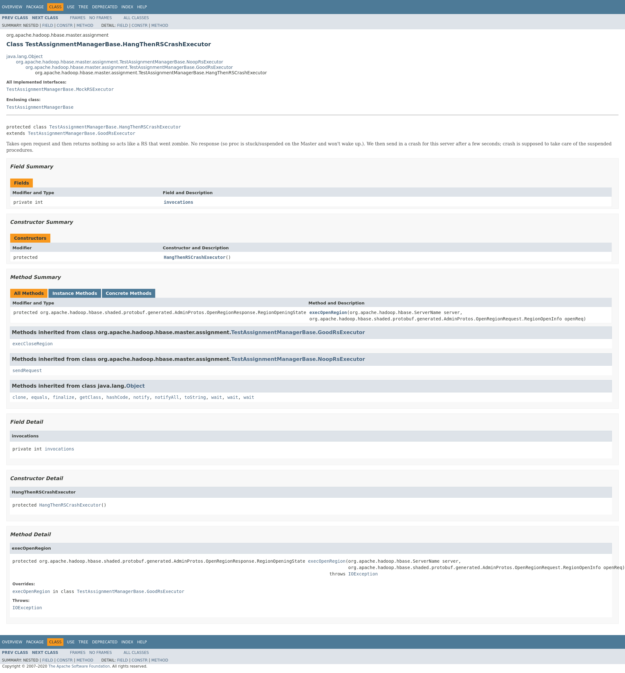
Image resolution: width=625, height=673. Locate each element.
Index (127, 7)
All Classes (136, 18)
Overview (12, 7)
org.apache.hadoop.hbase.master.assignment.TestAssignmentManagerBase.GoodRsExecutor (129, 67)
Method (84, 25)
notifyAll (167, 397)
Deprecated (105, 7)
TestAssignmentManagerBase (40, 107)
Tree (83, 7)
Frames (78, 18)
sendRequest (27, 370)
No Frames (100, 18)
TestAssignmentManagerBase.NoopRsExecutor (298, 359)
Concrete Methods (129, 293)
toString (195, 397)
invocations (178, 202)
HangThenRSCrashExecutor (195, 257)
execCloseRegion (32, 343)
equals (39, 397)
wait (216, 397)
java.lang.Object (24, 56)
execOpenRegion (328, 312)
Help (142, 7)
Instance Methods (74, 293)
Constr (65, 25)
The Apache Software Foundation (79, 666)
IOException (363, 573)
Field (47, 25)
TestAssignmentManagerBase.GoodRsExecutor (81, 133)
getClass (90, 397)
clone (19, 397)
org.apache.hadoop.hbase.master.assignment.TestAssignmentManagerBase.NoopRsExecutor (119, 61)
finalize (63, 397)
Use (71, 7)
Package (35, 7)
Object (135, 386)
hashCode (117, 397)
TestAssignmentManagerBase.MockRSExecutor (60, 89)
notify (141, 397)
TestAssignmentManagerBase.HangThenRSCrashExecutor (115, 126)
